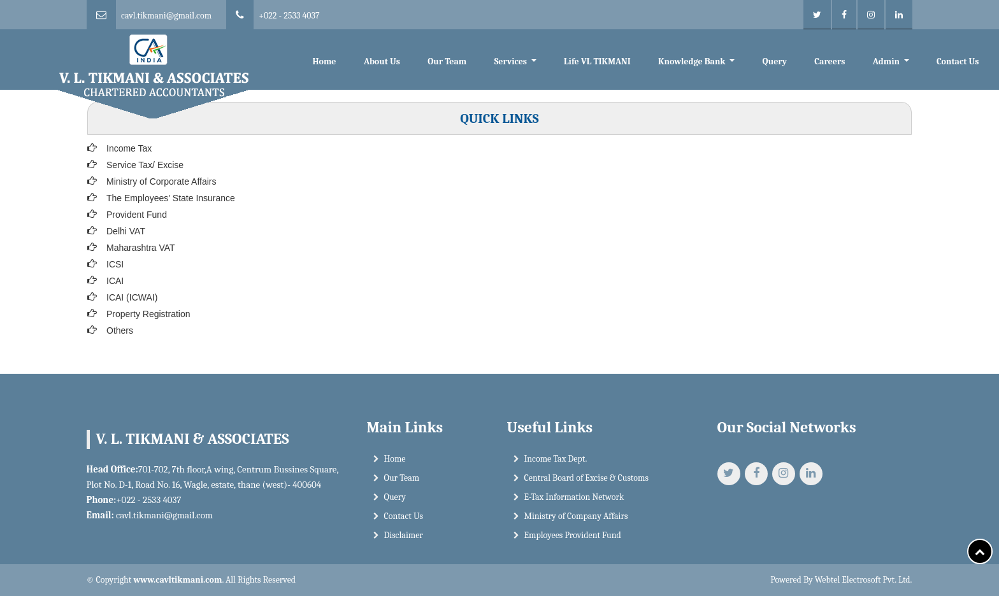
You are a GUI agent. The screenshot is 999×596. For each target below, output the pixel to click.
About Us (382, 61)
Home (324, 61)
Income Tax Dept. (555, 463)
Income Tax (129, 148)
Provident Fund (136, 214)
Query (775, 61)
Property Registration (148, 314)
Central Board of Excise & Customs (586, 482)
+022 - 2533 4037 (289, 15)
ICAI (115, 281)
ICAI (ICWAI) (131, 297)
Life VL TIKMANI (597, 61)
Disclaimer (403, 539)
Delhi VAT (125, 231)
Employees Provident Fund (572, 539)
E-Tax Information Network (574, 501)
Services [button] (511, 61)
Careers (829, 61)
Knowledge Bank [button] (693, 61)
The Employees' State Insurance (170, 198)
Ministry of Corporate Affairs (161, 181)
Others (119, 330)
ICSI (115, 264)
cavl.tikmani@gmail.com (166, 15)
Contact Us (958, 61)
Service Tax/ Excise (144, 165)
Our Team (447, 61)
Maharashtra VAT (140, 248)
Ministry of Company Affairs (576, 520)
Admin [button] (887, 61)
